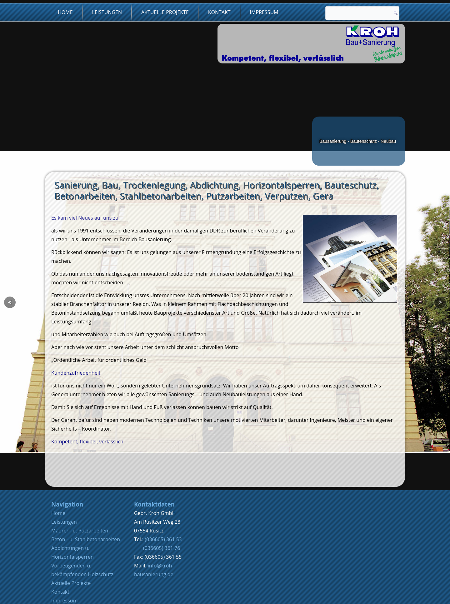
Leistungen (107, 12)
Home (65, 12)
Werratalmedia (211, 596)
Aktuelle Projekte (165, 12)
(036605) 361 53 (163, 508)
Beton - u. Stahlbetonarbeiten (85, 508)
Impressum (264, 12)
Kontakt (219, 12)
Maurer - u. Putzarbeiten (79, 500)
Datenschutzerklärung (77, 578)
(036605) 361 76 (161, 517)
